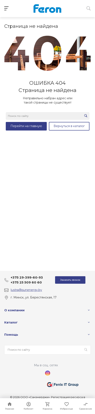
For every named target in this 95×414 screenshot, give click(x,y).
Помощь (11, 335)
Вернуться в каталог (69, 126)
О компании (14, 310)
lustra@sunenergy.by (26, 290)
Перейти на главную (26, 126)
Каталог (11, 322)
